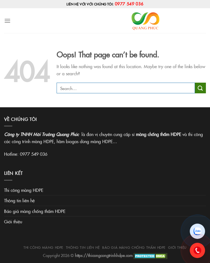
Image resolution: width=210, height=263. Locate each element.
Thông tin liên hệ (19, 200)
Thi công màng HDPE (23, 190)
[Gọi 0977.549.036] (197, 250)
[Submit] (200, 88)
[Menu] (7, 20)
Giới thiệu (13, 221)
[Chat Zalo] (197, 231)
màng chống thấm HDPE (158, 134)
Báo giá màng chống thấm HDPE (34, 211)
